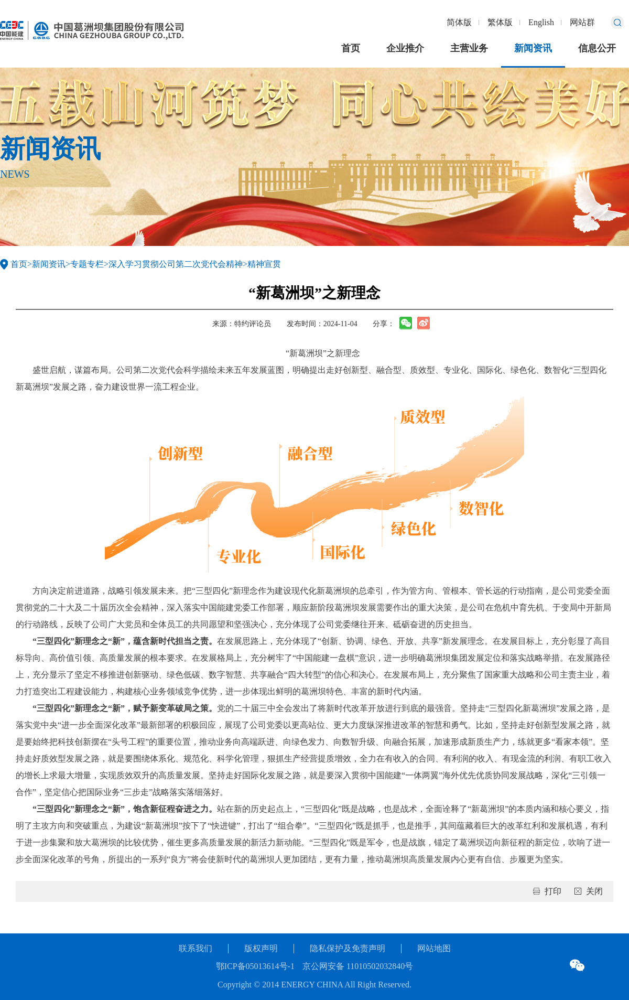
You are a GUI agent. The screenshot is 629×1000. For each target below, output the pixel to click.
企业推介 (405, 48)
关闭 (594, 891)
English (541, 22)
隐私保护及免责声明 (347, 948)
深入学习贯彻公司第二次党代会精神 (176, 264)
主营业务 (469, 48)
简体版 (459, 22)
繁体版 (500, 22)
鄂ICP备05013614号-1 (255, 966)
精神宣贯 (264, 264)
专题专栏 (87, 264)
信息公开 (597, 48)
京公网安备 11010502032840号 (357, 966)
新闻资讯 (533, 48)
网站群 (582, 22)
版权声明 (261, 948)
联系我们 (195, 948)
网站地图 (434, 948)
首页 (350, 48)
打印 (553, 891)
